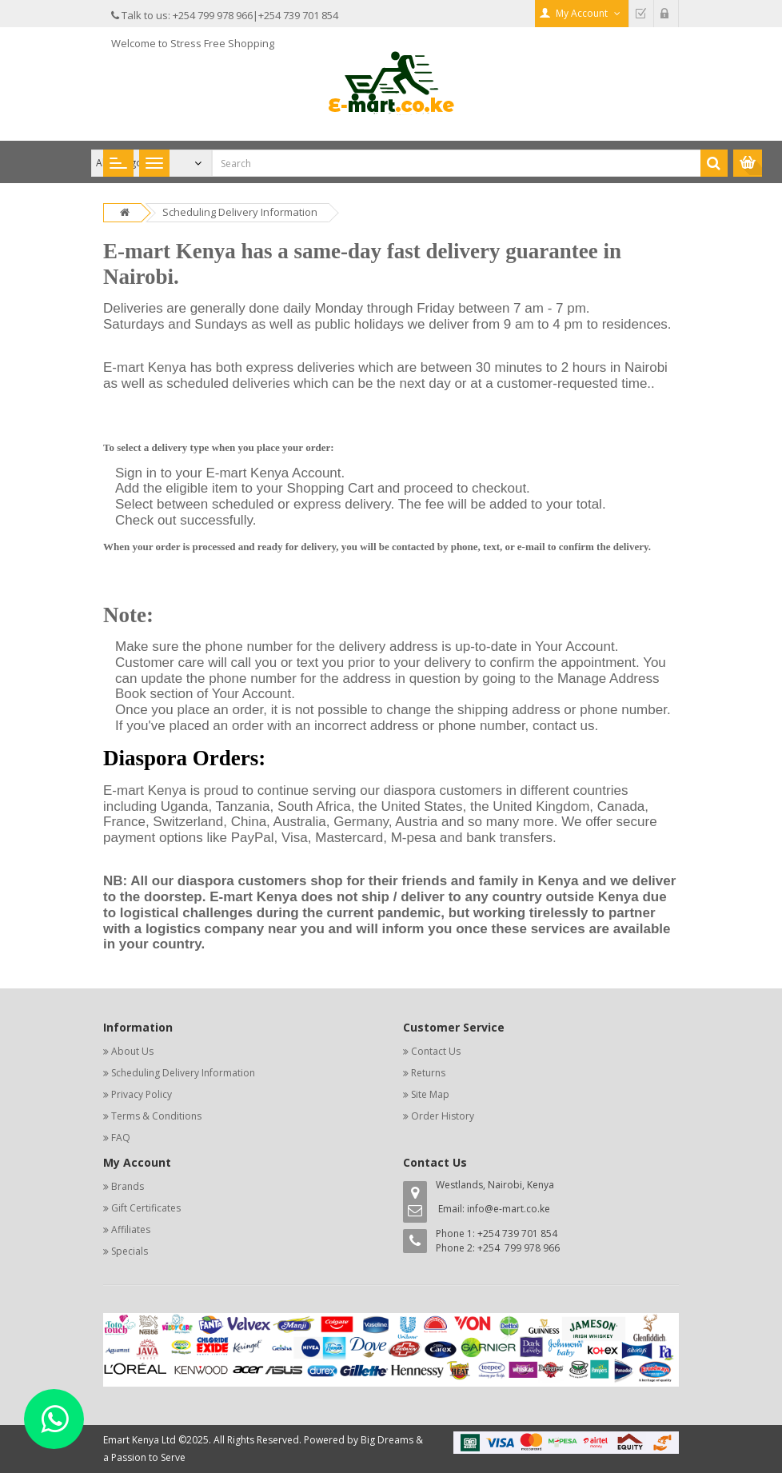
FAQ (120, 1137)
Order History (442, 1116)
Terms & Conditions (156, 1116)
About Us (132, 1051)
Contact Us (436, 1051)
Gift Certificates (146, 1208)
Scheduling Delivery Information (239, 212)
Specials (129, 1251)
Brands (127, 1186)
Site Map (430, 1094)
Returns (428, 1073)
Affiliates (130, 1229)
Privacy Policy (141, 1094)
